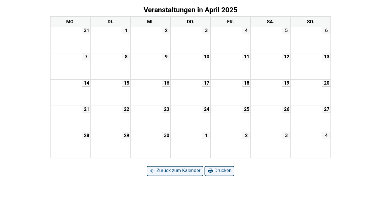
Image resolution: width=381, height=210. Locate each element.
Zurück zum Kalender (175, 171)
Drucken (219, 171)
